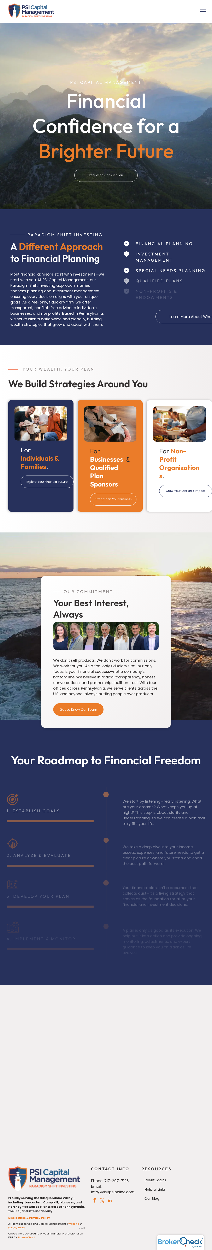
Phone (96, 1180)
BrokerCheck (27, 1237)
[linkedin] (109, 1201)
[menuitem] (173, 1180)
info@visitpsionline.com (113, 1192)
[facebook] (94, 1201)
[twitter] (102, 1201)
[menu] (203, 11)
